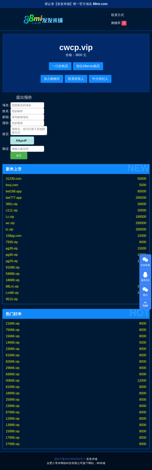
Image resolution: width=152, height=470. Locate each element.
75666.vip (12, 329)
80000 (142, 191)
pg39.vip (12, 248)
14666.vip (12, 342)
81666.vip (12, 355)
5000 (142, 185)
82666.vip (12, 361)
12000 (142, 380)
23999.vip (12, 406)
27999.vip (12, 444)
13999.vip (12, 425)
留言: (6, 134)
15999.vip (12, 431)
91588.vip (12, 267)
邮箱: (6, 117)
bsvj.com (12, 185)
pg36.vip (12, 254)
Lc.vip (10, 216)
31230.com (13, 178)
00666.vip (12, 380)
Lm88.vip (12, 292)
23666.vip (12, 349)
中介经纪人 (100, 78)
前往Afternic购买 (88, 66)
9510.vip (12, 299)
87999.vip (12, 412)
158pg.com (13, 235)
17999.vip (12, 437)
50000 (142, 178)
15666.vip (12, 336)
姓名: (6, 111)
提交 (18, 155)
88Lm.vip (12, 286)
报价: (6, 123)
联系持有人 (76, 78)
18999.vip (12, 393)
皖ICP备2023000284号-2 (70, 458)
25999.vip (12, 399)
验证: (6, 148)
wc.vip (10, 223)
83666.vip (12, 374)
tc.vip (9, 229)
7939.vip (12, 242)
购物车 (118, 23)
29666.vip (12, 368)
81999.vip (12, 387)
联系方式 (117, 15)
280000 (141, 197)
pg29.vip (12, 261)
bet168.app (14, 191)
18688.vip (12, 280)
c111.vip (12, 210)
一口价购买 (60, 66)
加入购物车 (52, 78)
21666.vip (12, 323)
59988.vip (12, 273)
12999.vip (12, 418)
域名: (6, 105)
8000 (142, 242)
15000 (142, 235)
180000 (141, 216)
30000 (142, 204)
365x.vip (12, 204)
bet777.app (14, 197)
